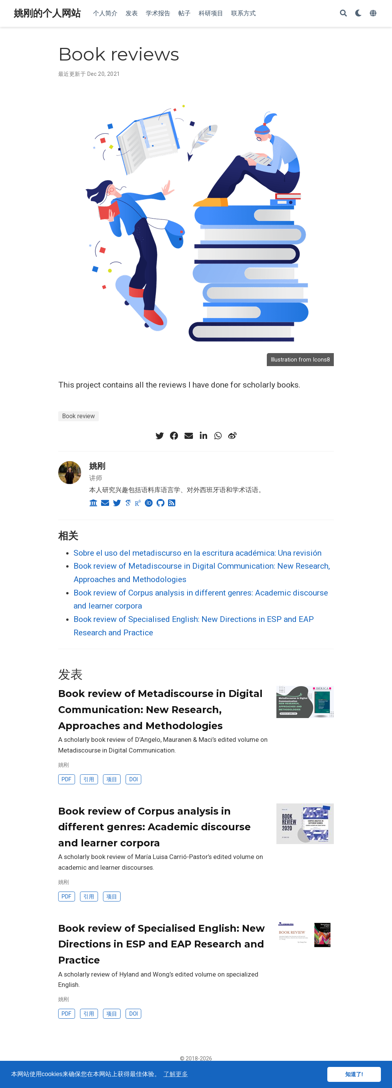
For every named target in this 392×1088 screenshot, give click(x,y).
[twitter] (159, 436)
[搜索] (343, 13)
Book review (78, 416)
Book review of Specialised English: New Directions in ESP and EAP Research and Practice (161, 944)
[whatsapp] (218, 436)
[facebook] (174, 436)
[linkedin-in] (203, 436)
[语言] (374, 13)
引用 (88, 779)
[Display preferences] (358, 13)
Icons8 (321, 359)
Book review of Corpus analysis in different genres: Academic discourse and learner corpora (154, 827)
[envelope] (188, 436)
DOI (133, 779)
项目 (111, 779)
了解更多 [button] (175, 1074)
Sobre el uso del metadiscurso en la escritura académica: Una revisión (198, 553)
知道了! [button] (354, 1074)
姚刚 (97, 466)
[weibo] (232, 436)
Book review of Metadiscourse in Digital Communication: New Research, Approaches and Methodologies (160, 709)
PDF (66, 779)
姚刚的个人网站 (47, 13)
